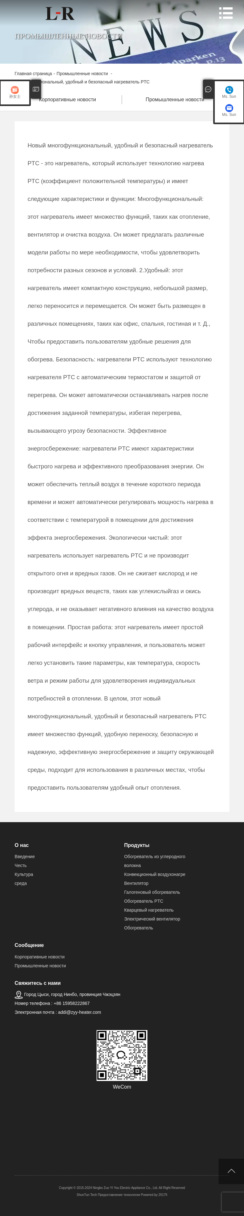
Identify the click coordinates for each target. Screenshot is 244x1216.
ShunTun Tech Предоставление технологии (108, 1195)
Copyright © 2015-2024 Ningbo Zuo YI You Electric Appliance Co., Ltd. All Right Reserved (122, 1188)
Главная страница (33, 73)
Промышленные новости (83, 73)
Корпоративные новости (68, 99)
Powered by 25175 (154, 1195)
